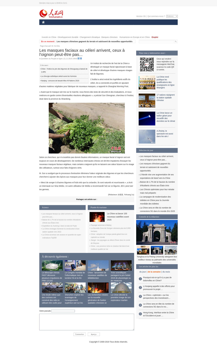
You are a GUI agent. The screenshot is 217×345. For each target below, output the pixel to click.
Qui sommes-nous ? (156, 16)
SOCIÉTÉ (120, 26)
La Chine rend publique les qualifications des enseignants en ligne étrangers (165, 82)
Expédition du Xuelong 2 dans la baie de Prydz (59, 226)
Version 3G (141, 16)
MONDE (71, 26)
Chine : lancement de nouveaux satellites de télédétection (97, 275)
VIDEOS (59, 32)
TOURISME (155, 26)
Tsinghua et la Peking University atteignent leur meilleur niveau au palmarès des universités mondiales (157, 260)
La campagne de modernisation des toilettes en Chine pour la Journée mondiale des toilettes (155, 200)
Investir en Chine (49, 37)
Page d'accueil (45, 46)
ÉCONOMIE (59, 26)
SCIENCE (95, 26)
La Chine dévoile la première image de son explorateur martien (121, 297)
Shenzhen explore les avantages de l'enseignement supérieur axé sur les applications (74, 300)
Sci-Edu (57, 46)
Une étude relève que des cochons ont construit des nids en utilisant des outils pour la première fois (52, 300)
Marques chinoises (109, 37)
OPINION (168, 26)
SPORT (143, 26)
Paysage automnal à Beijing (101, 225)
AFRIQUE (83, 26)
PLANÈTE (132, 26)
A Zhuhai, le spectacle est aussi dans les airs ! (165, 133)
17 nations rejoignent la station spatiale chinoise (166, 97)
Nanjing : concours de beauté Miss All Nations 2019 (60, 81)
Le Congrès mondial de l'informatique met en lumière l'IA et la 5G (75, 275)
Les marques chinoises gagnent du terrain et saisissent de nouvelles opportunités (94, 41)
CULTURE (108, 26)
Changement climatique (90, 37)
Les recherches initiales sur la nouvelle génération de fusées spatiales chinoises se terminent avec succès (98, 300)
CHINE (46, 26)
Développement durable (68, 37)
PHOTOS (47, 32)
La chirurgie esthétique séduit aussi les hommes (59, 76)
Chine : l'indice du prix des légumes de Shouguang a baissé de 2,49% (64, 70)
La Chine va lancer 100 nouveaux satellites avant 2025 (118, 216)
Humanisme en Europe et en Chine (134, 37)
